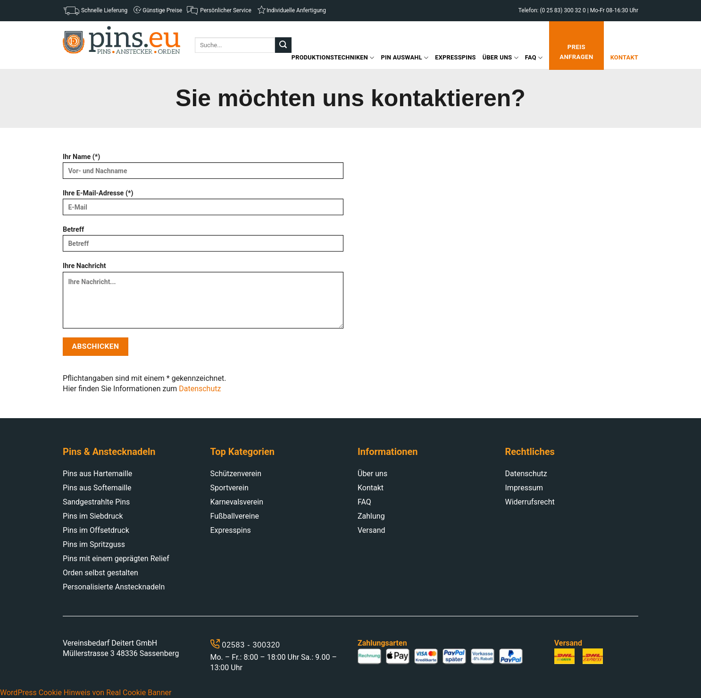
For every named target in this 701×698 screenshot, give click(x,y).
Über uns (500, 57)
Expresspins (455, 57)
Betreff (203, 242)
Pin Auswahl (405, 57)
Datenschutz (200, 388)
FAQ (533, 57)
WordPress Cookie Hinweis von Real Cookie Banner (85, 692)
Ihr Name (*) (203, 169)
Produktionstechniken (333, 57)
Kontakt (624, 57)
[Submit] (283, 45)
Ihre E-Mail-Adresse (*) (203, 205)
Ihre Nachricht (203, 298)
